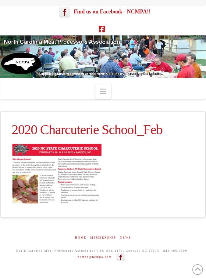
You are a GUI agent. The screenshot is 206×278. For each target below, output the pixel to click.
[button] (103, 91)
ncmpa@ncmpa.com (95, 256)
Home (80, 237)
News (125, 237)
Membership (103, 237)
